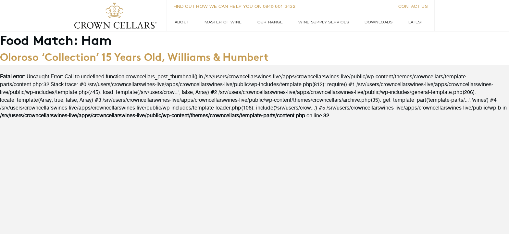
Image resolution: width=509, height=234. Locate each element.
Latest (415, 22)
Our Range (270, 22)
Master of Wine (223, 22)
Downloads (378, 22)
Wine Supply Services (323, 22)
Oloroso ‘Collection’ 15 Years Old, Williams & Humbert (134, 56)
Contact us (413, 6)
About (182, 22)
